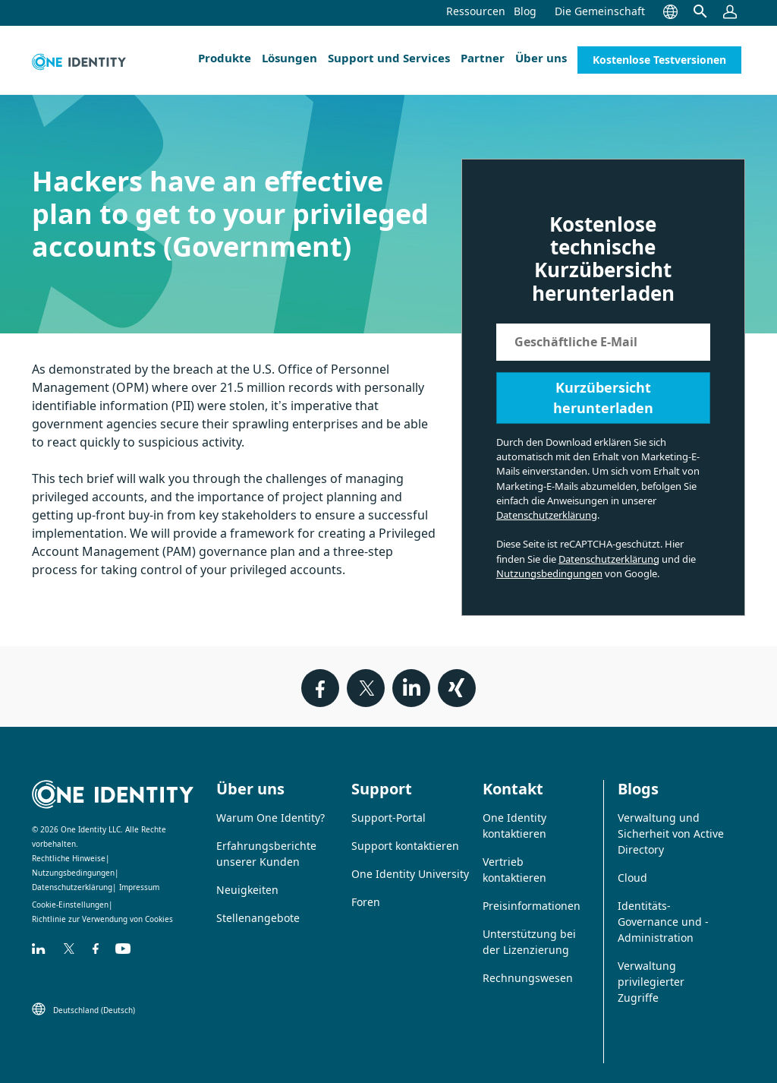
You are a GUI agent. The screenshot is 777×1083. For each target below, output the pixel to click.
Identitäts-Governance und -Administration (663, 921)
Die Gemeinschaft (600, 11)
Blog (525, 11)
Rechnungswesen (528, 978)
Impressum (139, 887)
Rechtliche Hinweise (68, 858)
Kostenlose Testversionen (659, 59)
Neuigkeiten (247, 890)
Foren (365, 902)
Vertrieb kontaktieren (514, 869)
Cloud (632, 877)
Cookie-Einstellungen (70, 904)
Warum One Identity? (270, 817)
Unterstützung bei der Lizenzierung (529, 942)
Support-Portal (388, 817)
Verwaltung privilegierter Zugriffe (651, 981)
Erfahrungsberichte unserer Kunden (266, 853)
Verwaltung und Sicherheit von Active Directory (671, 833)
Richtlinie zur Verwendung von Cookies (102, 919)
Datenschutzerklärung (546, 515)
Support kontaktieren (405, 845)
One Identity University (410, 874)
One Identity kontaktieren (514, 825)
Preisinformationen (531, 905)
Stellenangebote (258, 918)
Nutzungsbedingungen (549, 573)
